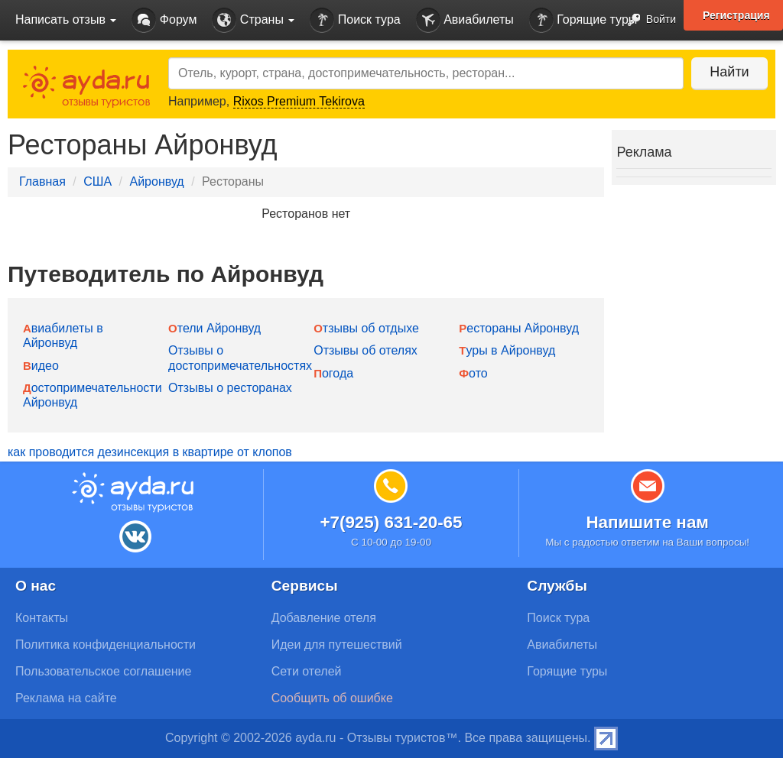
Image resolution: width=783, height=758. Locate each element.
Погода (333, 373)
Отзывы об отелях (365, 350)
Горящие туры (583, 20)
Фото (473, 373)
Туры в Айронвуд (507, 350)
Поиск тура (355, 20)
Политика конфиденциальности (105, 644)
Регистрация (736, 15)
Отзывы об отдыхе (366, 328)
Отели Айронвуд (214, 328)
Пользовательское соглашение (103, 671)
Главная (42, 181)
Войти (647, 20)
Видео (41, 365)
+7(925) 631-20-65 (391, 522)
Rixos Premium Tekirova (299, 101)
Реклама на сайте (66, 698)
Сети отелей (306, 671)
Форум (164, 20)
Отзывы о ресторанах (230, 387)
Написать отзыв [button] (65, 19)
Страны (253, 20)
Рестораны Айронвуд (519, 328)
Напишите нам (647, 522)
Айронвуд (156, 181)
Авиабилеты (465, 20)
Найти (729, 71)
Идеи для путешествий (336, 644)
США (97, 181)
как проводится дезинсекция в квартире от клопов (150, 451)
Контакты (41, 617)
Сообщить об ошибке (332, 698)
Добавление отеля (323, 617)
